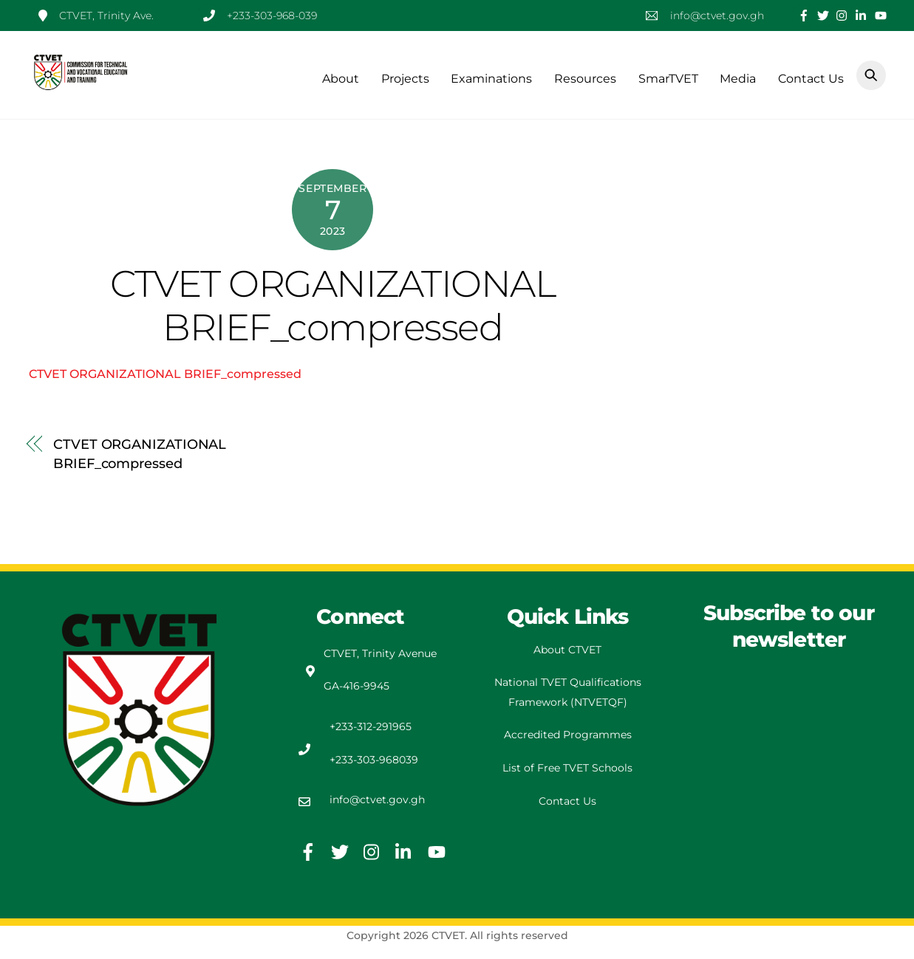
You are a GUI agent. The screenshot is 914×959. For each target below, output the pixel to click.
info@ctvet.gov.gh (377, 799)
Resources (585, 79)
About (340, 79)
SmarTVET (668, 79)
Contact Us (811, 79)
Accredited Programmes (568, 734)
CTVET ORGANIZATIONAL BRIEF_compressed (332, 305)
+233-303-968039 (374, 759)
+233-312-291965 (371, 726)
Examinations (491, 79)
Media (738, 79)
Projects (405, 79)
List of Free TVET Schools (567, 767)
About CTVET (567, 649)
